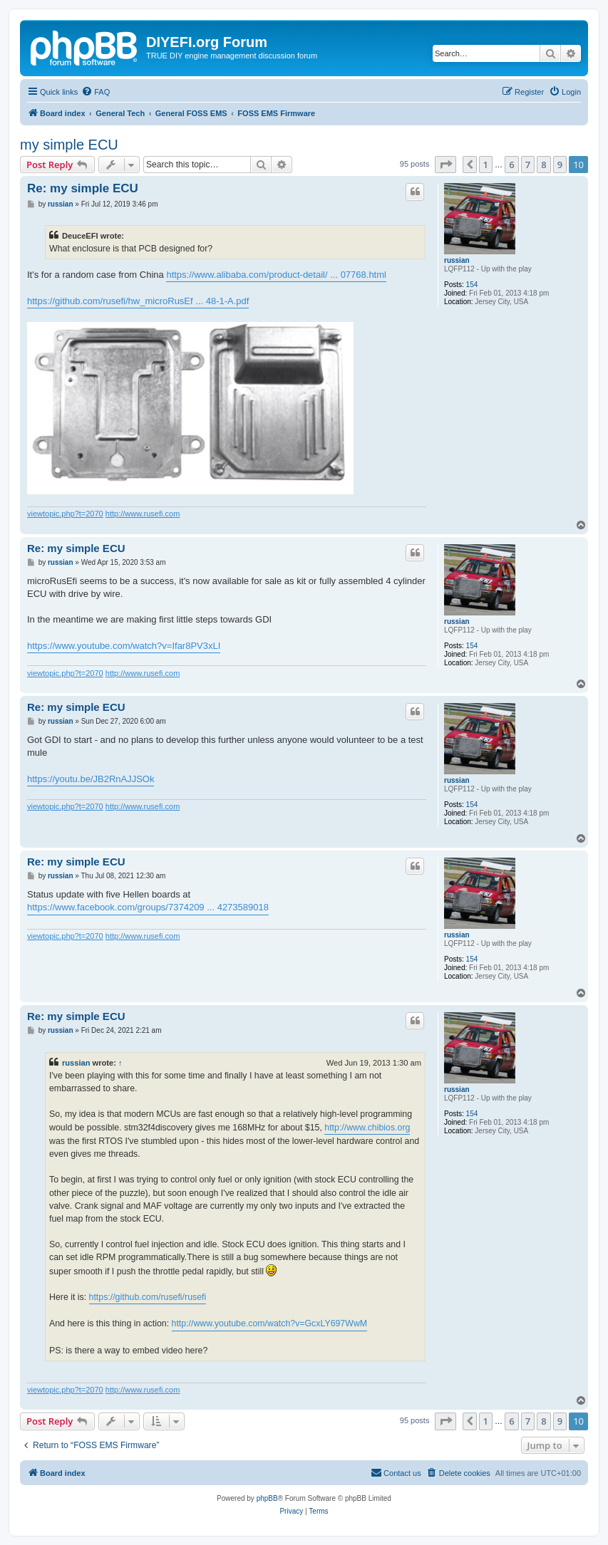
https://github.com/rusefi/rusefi (148, 1297)
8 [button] (543, 164)
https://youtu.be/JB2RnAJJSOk (90, 779)
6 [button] (511, 164)
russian (457, 260)
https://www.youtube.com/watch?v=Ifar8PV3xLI (123, 645)
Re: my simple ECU (82, 188)
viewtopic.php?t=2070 (65, 513)
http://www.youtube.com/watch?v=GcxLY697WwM (270, 1323)
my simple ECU (69, 144)
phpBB (267, 1498)
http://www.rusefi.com (142, 513)
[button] (445, 164)
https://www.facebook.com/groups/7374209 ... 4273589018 (148, 907)
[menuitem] (95, 91)
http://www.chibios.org (367, 1128)
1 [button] (485, 164)
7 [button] (527, 164)
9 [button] (559, 164)
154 (472, 284)
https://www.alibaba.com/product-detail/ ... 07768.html (276, 274)
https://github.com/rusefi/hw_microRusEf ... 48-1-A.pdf (138, 301)
